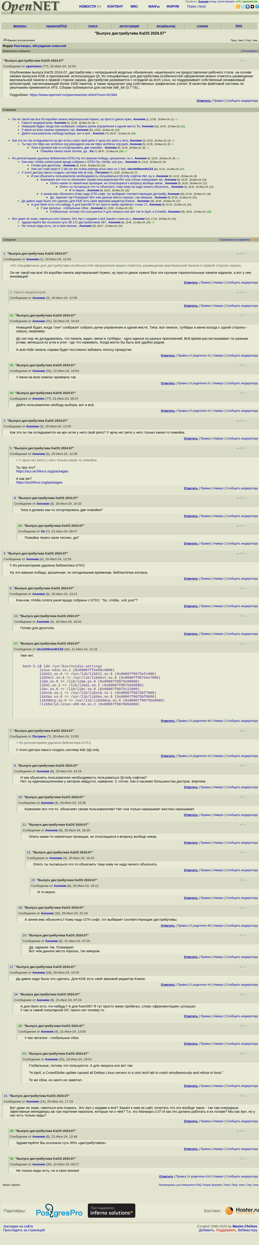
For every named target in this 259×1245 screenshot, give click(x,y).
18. (21, 918)
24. (16, 1005)
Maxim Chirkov (245, 1237)
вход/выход (166, 26)
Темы (227, 1195)
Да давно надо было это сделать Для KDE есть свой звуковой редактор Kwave (79, 201)
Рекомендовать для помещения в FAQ (180, 1195)
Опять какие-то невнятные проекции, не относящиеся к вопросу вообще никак (106, 183)
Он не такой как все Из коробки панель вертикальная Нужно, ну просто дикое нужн (72, 119)
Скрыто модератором (37, 122)
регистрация (226, 1)
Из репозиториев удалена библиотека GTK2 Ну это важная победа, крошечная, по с (72, 158)
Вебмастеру (247, 1240)
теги (201, 6)
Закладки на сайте (18, 1237)
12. (29, 863)
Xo (91, 151)
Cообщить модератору (242, 100)
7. (11, 741)
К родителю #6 (200, 731)
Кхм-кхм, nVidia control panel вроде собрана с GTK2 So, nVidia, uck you (72, 162)
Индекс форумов (212, 1195)
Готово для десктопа (46, 165)
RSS (239, 26)
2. (5, 420)
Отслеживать (249, 51)
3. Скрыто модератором (28, 292)
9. (16, 498)
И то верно (77, 190)
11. (25, 835)
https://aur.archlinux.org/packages (42, 471)
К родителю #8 (200, 936)
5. (11, 448)
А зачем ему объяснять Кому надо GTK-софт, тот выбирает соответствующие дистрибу (103, 194)
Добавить (206, 1240)
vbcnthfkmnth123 (140, 169)
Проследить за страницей (24, 1240)
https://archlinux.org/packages (39, 482)
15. (34, 890)
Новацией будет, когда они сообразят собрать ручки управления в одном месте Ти (81, 126)
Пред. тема (238, 1195)
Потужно (102, 172)
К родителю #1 (200, 355)
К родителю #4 (200, 766)
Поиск (191, 6)
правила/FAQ (56, 26)
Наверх (218, 282)
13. (16, 616)
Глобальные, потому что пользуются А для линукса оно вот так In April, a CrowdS (108, 211)
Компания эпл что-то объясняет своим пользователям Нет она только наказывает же (102, 179)
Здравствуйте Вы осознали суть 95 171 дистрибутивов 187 (64, 222)
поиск (92, 26)
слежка (202, 26)
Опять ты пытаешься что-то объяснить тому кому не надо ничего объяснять (115, 186)
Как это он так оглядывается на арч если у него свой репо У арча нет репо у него (70, 140)
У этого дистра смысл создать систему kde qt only (58, 172)
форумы (20, 26)
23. (25, 945)
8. (16, 776)
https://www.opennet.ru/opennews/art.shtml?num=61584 (73, 95)
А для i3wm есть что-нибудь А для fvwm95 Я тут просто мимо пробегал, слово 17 (89, 204)
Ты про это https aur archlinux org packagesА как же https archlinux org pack (75, 144)
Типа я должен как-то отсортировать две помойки (67, 147)
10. (21, 807)
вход (213, 1)
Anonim (98, 133)
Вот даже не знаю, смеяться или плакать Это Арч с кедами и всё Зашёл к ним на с (71, 218)
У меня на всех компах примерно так (48, 130)
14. (6, 1106)
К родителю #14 (199, 1187)
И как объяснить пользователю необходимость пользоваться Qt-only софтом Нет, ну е (92, 176)
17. (12, 977)
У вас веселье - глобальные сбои (65, 208)
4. (5, 553)
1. (5, 253)
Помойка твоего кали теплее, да (64, 151)
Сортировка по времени (235, 239)
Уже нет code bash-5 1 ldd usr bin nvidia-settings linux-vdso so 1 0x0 (78, 169)
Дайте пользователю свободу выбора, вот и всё (56, 133)
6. (11, 588)
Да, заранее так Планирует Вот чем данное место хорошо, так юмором (101, 197)
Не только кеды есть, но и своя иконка (49, 226)
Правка (218, 100)
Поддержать (226, 1240)
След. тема (252, 1195)
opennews (34, 66)
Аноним (139, 119)
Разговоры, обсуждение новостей (40, 46)
